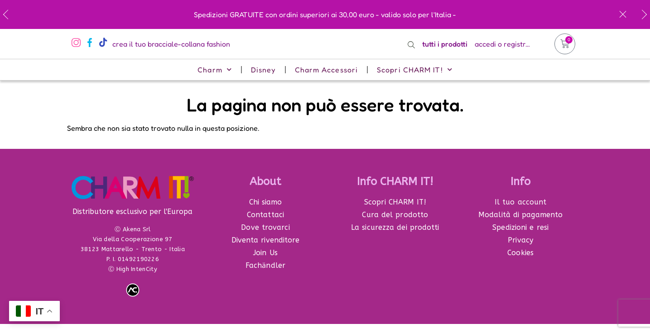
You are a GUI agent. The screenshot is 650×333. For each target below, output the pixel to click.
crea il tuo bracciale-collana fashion (171, 43)
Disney (263, 69)
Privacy (520, 240)
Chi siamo (265, 202)
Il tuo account (520, 202)
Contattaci (265, 214)
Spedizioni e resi (520, 227)
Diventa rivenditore (265, 240)
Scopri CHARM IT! (415, 69)
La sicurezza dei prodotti (395, 227)
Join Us (265, 252)
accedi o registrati (504, 43)
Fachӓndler (265, 265)
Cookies (520, 252)
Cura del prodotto (395, 214)
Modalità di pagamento (520, 214)
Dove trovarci (265, 227)
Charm (214, 69)
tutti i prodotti (444, 43)
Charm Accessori (326, 69)
